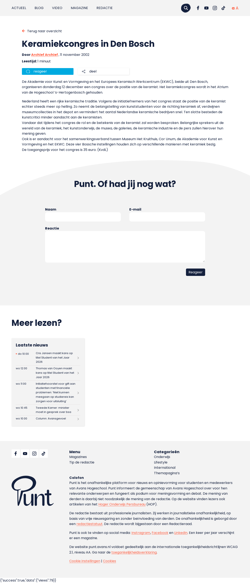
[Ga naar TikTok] (223, 8)
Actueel (19, 7)
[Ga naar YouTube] (206, 8)
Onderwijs (162, 456)
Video (57, 7)
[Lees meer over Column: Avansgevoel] (48, 419)
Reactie (52, 228)
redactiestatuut (89, 523)
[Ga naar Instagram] (215, 8)
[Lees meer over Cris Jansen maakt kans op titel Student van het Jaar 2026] (48, 357)
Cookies (109, 561)
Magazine (79, 7)
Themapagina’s (167, 473)
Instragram (140, 532)
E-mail (135, 209)
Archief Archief (44, 54)
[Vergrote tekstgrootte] (237, 8)
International (164, 467)
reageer (40, 71)
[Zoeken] (185, 8)
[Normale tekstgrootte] (233, 8)
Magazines (78, 456)
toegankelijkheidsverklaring (134, 552)
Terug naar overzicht (44, 31)
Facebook (160, 532)
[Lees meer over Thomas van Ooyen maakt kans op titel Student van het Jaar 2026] (48, 372)
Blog (39, 7)
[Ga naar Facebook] (198, 8)
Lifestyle (160, 462)
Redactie (104, 7)
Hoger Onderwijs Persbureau (122, 504)
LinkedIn (180, 532)
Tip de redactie (81, 462)
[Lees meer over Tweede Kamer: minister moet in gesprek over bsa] (48, 410)
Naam (50, 209)
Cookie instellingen (84, 561)
